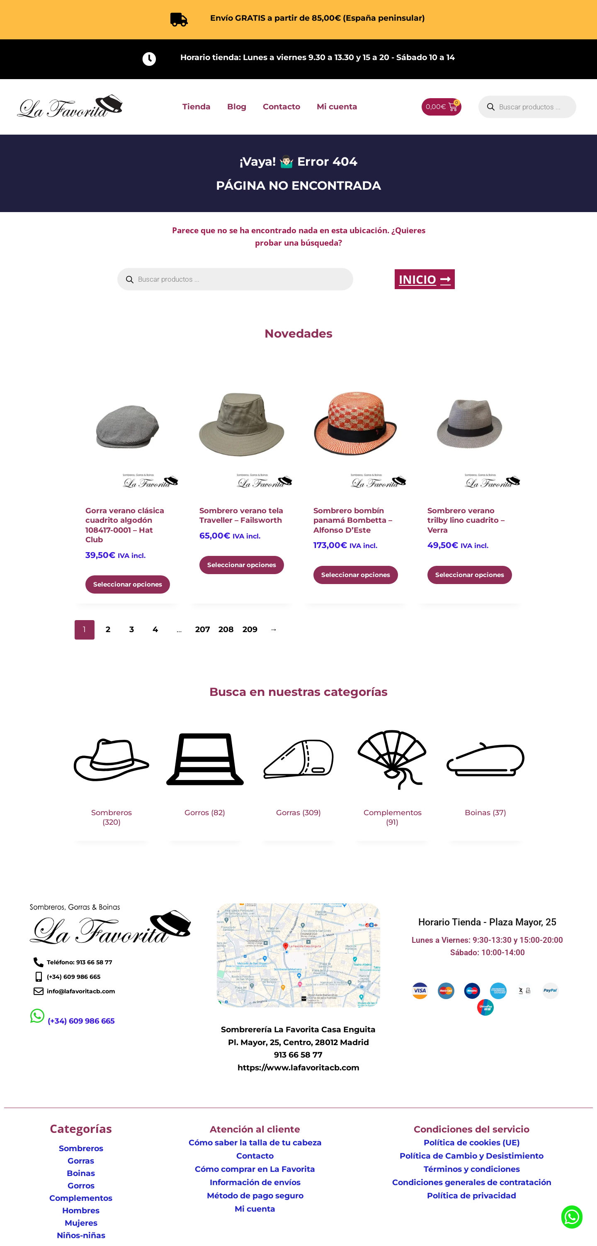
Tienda (196, 106)
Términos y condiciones (472, 1169)
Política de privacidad (471, 1195)
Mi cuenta (337, 106)
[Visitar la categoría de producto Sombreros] (111, 780)
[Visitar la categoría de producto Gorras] (298, 775)
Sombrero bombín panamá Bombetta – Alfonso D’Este (352, 520)
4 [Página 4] (155, 629)
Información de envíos (255, 1182)
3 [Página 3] (131, 629)
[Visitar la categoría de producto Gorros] (205, 775)
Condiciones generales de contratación (471, 1182)
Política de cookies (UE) (472, 1142)
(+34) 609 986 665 (81, 1021)
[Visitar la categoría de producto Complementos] (392, 780)
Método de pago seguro (255, 1195)
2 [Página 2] (108, 629)
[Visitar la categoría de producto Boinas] (485, 775)
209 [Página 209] (250, 629)
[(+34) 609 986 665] (37, 1016)
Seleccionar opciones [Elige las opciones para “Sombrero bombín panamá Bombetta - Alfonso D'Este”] (355, 575)
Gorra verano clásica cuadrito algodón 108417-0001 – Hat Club (124, 525)
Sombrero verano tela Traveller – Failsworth (241, 515)
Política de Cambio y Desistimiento (472, 1156)
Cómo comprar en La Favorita (255, 1169)
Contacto (281, 106)
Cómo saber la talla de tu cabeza (255, 1142)
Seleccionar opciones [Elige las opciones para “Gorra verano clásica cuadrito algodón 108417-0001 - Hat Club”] (127, 584)
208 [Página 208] (226, 629)
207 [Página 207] (202, 629)
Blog (236, 106)
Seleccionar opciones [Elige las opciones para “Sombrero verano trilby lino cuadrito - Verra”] (469, 575)
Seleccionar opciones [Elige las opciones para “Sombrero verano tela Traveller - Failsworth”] (241, 565)
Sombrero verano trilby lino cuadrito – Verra (466, 520)
